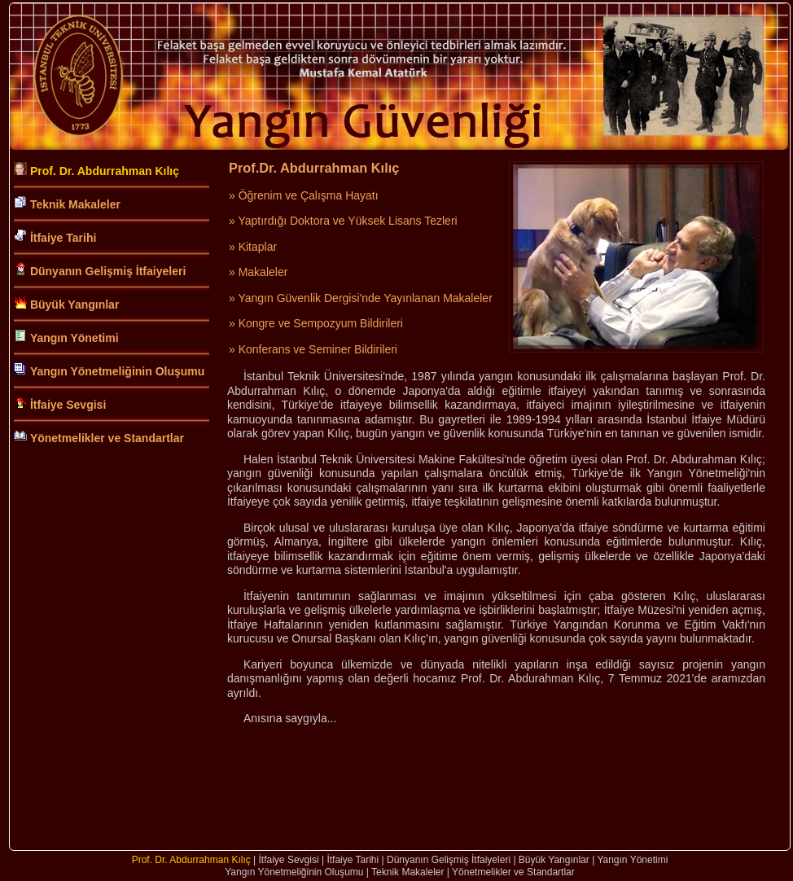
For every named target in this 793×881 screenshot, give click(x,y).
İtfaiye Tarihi (63, 237)
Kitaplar (258, 246)
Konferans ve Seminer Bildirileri (318, 349)
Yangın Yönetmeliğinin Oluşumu (117, 371)
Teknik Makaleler (75, 204)
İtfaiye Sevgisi (68, 404)
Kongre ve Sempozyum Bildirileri (321, 323)
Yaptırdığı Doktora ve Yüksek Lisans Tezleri (347, 220)
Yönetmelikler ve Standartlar (107, 438)
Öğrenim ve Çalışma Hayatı (309, 195)
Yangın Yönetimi (74, 337)
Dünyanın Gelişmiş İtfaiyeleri (108, 271)
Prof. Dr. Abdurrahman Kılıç (104, 171)
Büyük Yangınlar (74, 304)
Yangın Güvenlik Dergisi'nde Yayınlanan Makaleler (365, 298)
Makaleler (263, 271)
